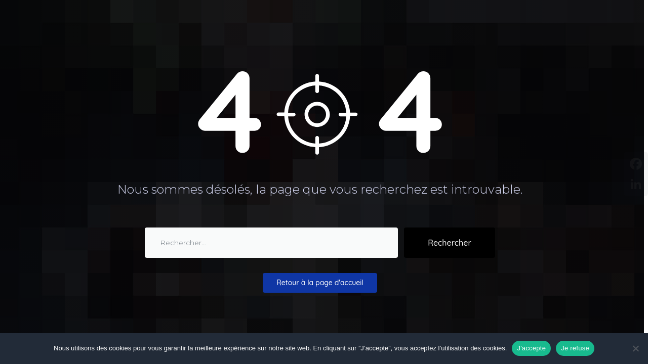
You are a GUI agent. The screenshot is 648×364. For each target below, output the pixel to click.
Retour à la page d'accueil (319, 282)
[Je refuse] (635, 348)
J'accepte (531, 348)
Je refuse (575, 348)
